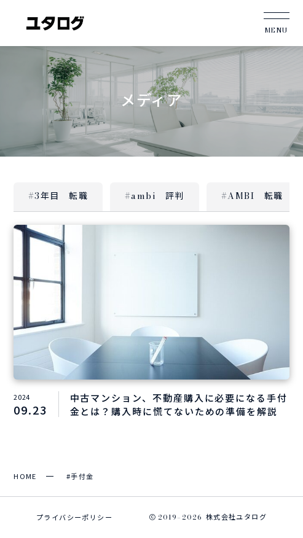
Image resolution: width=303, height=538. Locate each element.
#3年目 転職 (58, 196)
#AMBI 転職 (252, 196)
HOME (25, 476)
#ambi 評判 (154, 196)
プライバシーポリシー (74, 517)
